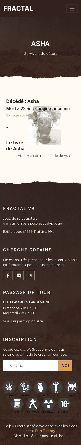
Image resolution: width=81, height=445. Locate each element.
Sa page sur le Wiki (21, 115)
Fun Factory (45, 431)
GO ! (65, 365)
